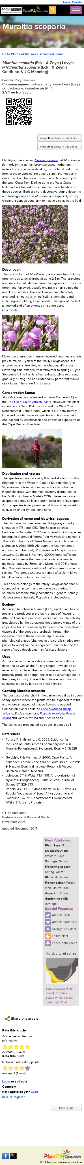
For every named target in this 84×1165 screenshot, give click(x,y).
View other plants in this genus (59, 146)
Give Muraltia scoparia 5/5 (27, 1047)
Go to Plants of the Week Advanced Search (33, 54)
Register (77, 2)
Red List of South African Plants (29, 402)
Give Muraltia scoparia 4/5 (22, 1047)
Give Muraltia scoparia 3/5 (16, 1047)
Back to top (66, 1107)
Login (66, 2)
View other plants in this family (58, 138)
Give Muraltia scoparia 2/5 (10, 1047)
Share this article (21, 1019)
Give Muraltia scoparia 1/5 (5, 1047)
